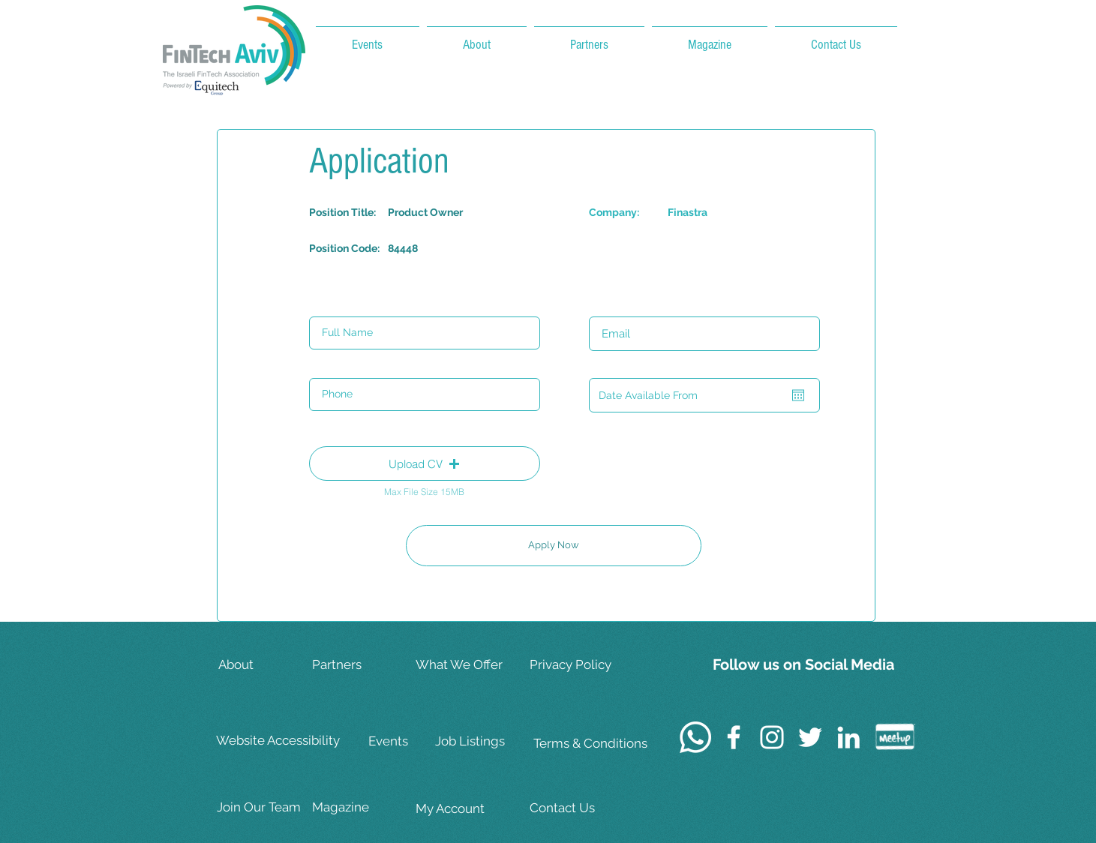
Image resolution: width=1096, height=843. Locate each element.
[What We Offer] (463, 665)
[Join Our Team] (264, 807)
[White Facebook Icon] (733, 737)
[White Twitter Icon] (810, 737)
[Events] (415, 741)
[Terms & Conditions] (590, 743)
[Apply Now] (553, 545)
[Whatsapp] (695, 737)
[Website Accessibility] (280, 741)
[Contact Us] (578, 808)
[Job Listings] (482, 741)
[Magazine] (359, 807)
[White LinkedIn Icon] (848, 737)
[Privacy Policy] (578, 665)
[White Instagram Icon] (772, 737)
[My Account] (463, 809)
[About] (265, 665)
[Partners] (359, 665)
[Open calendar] (798, 395)
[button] (424, 463)
